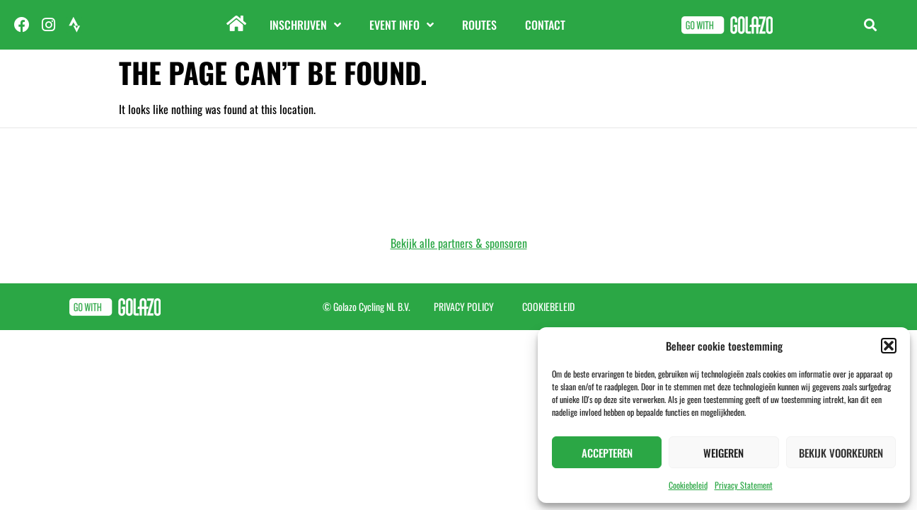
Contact (545, 24)
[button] (889, 346)
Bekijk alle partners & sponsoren (459, 242)
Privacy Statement (744, 485)
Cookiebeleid (688, 485)
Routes (479, 24)
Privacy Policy (464, 306)
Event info (401, 25)
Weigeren (723, 452)
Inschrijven (305, 25)
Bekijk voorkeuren (841, 452)
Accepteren (607, 452)
